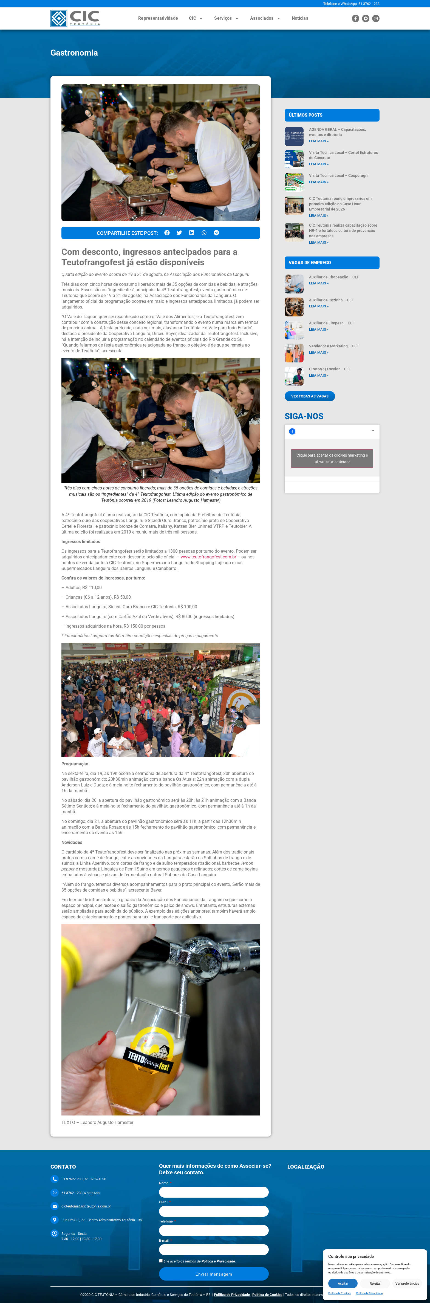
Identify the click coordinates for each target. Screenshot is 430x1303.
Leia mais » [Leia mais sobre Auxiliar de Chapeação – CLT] (319, 283)
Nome (164, 1183)
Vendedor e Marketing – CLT (333, 346)
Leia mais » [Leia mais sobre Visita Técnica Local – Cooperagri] (319, 182)
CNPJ (163, 1202)
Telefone (166, 1221)
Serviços (226, 18)
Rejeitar (375, 1283)
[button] (167, 233)
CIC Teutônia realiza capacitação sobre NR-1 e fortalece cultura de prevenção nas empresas (343, 230)
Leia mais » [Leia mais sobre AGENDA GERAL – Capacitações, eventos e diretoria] (319, 141)
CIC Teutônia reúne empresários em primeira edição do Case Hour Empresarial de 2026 (340, 203)
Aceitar (343, 1283)
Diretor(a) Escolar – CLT (329, 369)
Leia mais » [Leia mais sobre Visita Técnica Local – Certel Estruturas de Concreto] (319, 164)
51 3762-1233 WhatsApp (80, 1193)
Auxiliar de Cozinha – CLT (331, 300)
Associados (265, 18)
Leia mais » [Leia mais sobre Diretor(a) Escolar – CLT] (319, 375)
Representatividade (158, 18)
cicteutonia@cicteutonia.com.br (86, 1206)
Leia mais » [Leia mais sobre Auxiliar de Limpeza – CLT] (319, 329)
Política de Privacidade (369, 1293)
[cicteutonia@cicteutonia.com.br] (54, 1206)
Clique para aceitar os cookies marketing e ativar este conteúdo (332, 458)
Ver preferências (407, 1283)
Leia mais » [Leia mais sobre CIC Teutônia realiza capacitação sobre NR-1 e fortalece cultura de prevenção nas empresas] (319, 242)
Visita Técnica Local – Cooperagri (338, 175)
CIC (196, 18)
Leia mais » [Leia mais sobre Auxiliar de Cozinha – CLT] (319, 306)
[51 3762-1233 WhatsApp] (54, 1193)
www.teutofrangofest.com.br (208, 557)
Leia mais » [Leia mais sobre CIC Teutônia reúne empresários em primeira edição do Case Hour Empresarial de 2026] (319, 216)
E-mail (164, 1241)
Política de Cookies (339, 1293)
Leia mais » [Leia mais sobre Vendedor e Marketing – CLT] (319, 352)
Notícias (300, 18)
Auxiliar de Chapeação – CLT (334, 277)
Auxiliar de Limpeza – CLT (331, 323)
